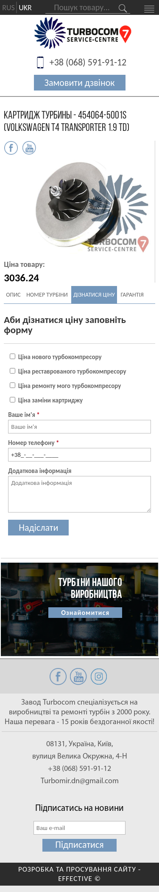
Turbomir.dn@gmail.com (80, 781)
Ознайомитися (85, 613)
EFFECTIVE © (79, 878)
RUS (8, 7)
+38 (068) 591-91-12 (88, 62)
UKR (25, 7)
